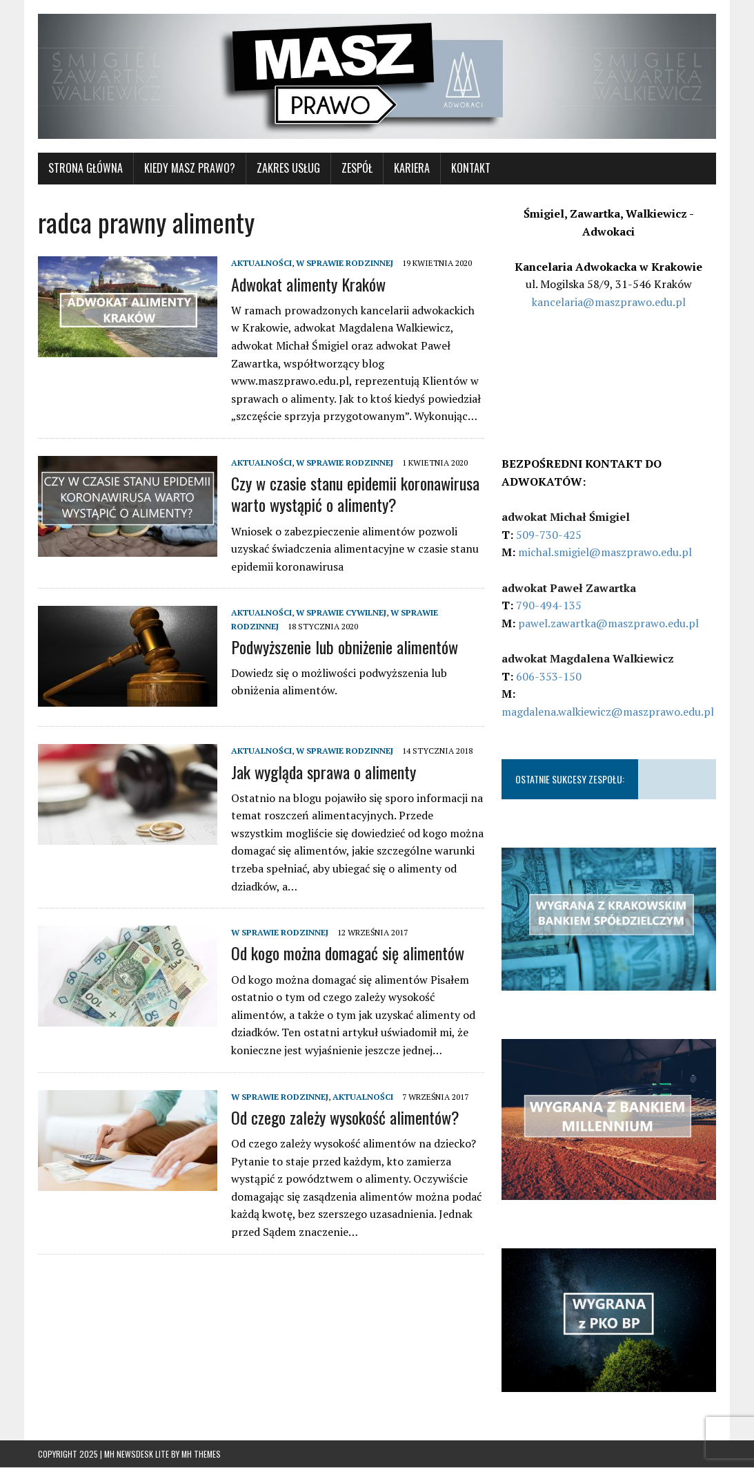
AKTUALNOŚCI (261, 263)
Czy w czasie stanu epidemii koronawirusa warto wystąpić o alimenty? (355, 493)
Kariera (412, 168)
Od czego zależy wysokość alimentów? (345, 1117)
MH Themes (201, 1454)
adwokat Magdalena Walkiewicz (588, 658)
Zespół (357, 168)
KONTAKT (470, 168)
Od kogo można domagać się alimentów (347, 953)
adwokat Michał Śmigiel (566, 516)
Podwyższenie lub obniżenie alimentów (344, 646)
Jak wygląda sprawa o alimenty (323, 771)
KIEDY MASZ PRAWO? (189, 168)
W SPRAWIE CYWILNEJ (341, 613)
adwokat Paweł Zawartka (569, 587)
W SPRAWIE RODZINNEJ (344, 263)
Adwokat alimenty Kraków (308, 283)
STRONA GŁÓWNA (85, 168)
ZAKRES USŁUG (288, 168)
